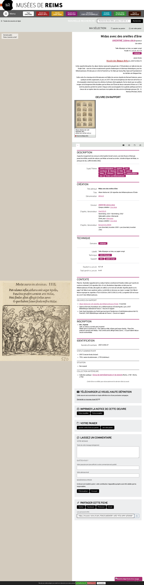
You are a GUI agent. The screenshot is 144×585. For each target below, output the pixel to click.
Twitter (81, 507)
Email (110, 507)
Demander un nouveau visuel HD (87, 400)
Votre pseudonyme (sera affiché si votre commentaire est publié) (96, 465)
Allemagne (109, 219)
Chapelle (106, 14)
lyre (126, 169)
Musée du (89, 14)
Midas (102, 173)
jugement (120, 173)
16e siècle (113, 207)
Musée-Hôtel (120, 14)
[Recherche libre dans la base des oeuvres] (114, 21)
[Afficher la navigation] (6, 13)
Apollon (119, 169)
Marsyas (113, 171)
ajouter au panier (118, 29)
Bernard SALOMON (104, 225)
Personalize (101, 583)
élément (101, 196)
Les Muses (103, 171)
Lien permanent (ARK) (83, 512)
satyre (128, 171)
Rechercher (137, 21)
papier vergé (110, 259)
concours (110, 173)
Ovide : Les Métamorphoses (115, 176)
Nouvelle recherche (81, 21)
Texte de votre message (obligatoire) (88, 445)
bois (101, 259)
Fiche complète (97, 413)
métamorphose (132, 173)
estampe (137, 53)
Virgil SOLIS (102, 211)
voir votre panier (135, 29)
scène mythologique (106, 169)
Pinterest (101, 507)
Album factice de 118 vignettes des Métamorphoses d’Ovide (83, 130)
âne (101, 176)
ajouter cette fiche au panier (89, 428)
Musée (57, 14)
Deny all (92, 583)
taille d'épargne (105, 255)
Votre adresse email (83, 472)
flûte (121, 171)
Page (28, 14)
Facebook (90, 507)
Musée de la (72, 14)
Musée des (42, 14)
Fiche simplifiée (84, 413)
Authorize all (81, 583)
